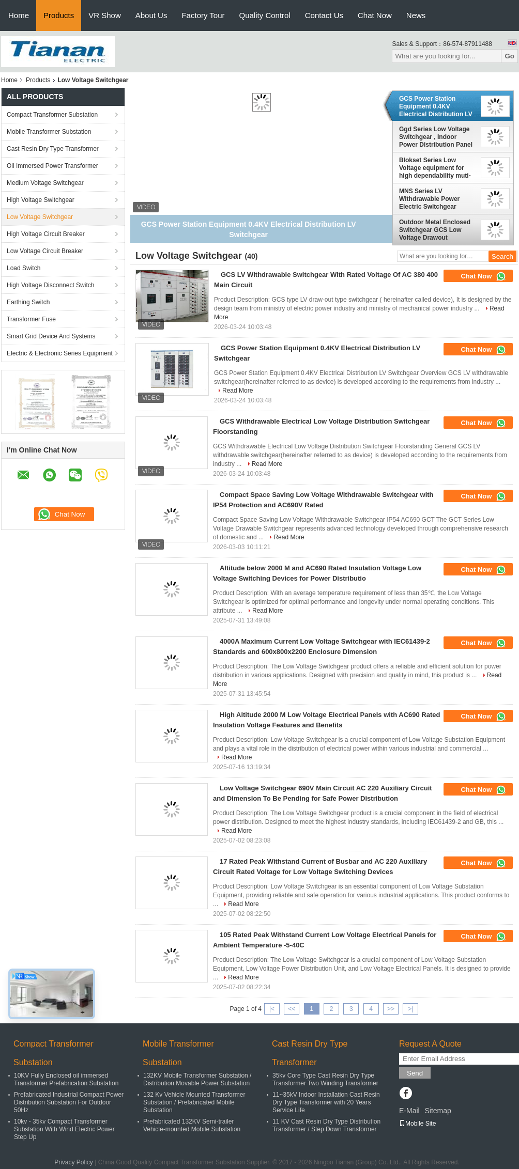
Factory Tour (202, 15)
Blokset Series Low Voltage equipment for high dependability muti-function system (435, 168)
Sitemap (437, 1110)
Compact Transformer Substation (52, 114)
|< (271, 1008)
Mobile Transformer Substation (49, 131)
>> (390, 1008)
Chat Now (375, 15)
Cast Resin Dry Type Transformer (53, 148)
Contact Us (324, 15)
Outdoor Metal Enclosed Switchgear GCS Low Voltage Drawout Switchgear (434, 230)
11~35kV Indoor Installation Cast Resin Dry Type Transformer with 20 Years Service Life (326, 1102)
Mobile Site (417, 1123)
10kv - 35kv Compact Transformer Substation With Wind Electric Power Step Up (64, 1129)
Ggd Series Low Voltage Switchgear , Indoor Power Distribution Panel (435, 137)
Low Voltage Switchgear (40, 217)
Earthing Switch (28, 302)
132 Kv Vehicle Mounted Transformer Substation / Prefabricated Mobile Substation (194, 1102)
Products (58, 15)
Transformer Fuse (31, 319)
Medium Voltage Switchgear (45, 182)
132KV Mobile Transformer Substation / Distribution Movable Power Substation (197, 1079)
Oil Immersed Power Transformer (52, 165)
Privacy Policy (73, 1162)
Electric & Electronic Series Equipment (60, 353)
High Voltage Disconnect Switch (50, 285)
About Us (151, 15)
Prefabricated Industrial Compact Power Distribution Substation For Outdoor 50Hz (69, 1102)
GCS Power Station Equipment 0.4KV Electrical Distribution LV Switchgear (435, 106)
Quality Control (265, 15)
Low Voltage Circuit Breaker (45, 251)
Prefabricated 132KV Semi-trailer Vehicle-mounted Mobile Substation (191, 1125)
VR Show (104, 15)
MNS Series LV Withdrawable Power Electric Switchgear (429, 199)
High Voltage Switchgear (40, 200)
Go (509, 56)
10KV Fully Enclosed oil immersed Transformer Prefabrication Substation (66, 1079)
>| (410, 1008)
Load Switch (23, 268)
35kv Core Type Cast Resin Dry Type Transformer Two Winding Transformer (325, 1079)
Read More (237, 390)
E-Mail (409, 1110)
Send (415, 1073)
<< (291, 1008)
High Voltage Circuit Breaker (46, 234)
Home (18, 15)
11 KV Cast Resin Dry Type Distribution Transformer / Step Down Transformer (326, 1125)
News (416, 15)
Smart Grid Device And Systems (51, 336)
